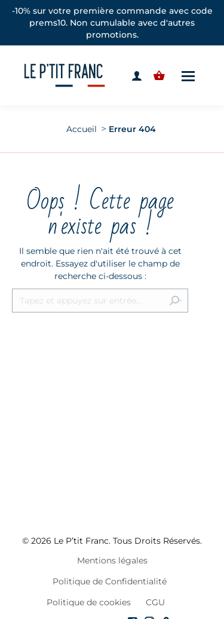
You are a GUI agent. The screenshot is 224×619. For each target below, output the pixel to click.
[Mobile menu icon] (188, 75)
